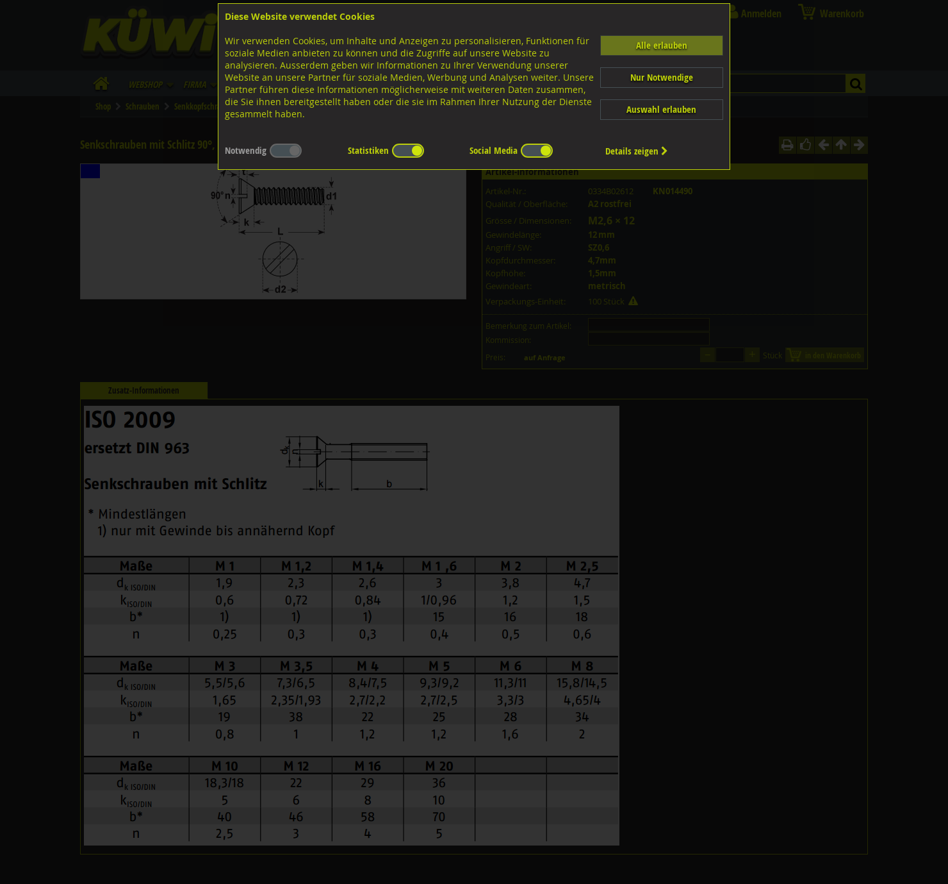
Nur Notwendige (661, 77)
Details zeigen (636, 151)
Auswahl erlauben (661, 109)
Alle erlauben (661, 45)
